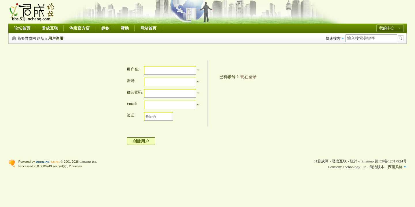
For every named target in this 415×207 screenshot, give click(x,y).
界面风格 (395, 167)
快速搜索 (333, 38)
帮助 (125, 28)
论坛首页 (22, 28)
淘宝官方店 (79, 28)
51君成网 (321, 161)
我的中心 (386, 28)
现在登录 (248, 77)
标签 (105, 28)
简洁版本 (376, 167)
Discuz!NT (43, 161)
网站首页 (148, 28)
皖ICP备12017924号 (391, 161)
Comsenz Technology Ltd (347, 167)
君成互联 (50, 28)
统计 (353, 161)
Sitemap (367, 161)
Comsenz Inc (88, 161)
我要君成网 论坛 (30, 38)
